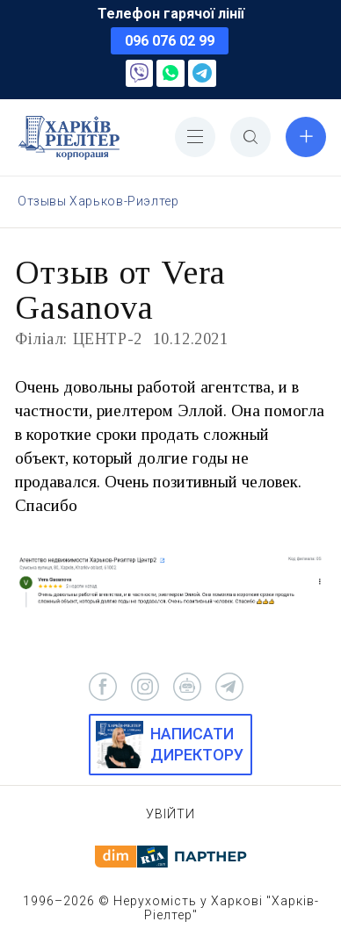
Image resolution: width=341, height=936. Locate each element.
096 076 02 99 (169, 40)
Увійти (170, 814)
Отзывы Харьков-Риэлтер (98, 201)
